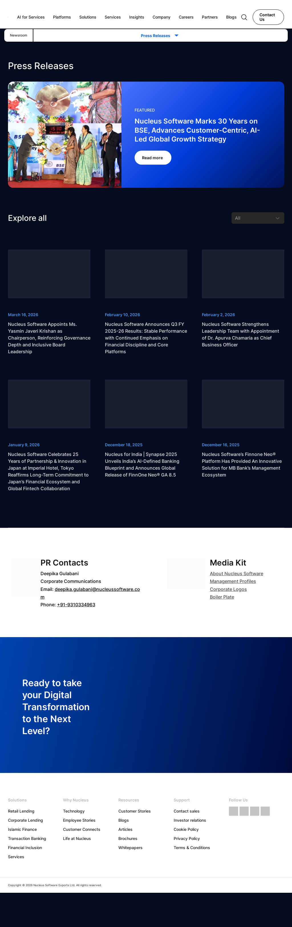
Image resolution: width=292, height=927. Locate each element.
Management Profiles (233, 581)
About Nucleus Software (236, 573)
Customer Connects (81, 829)
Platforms (62, 17)
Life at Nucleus (77, 838)
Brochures (127, 838)
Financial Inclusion (25, 847)
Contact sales (187, 811)
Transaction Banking (27, 838)
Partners (210, 17)
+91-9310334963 (76, 604)
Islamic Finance (22, 829)
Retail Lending (21, 811)
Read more (153, 157)
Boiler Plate (222, 597)
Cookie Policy (186, 829)
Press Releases (157, 35)
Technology (74, 811)
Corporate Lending (25, 820)
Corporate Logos (228, 589)
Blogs (123, 820)
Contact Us (267, 17)
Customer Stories (134, 811)
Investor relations (190, 820)
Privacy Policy (187, 838)
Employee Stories (79, 820)
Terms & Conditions (192, 847)
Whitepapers (130, 847)
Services (16, 856)
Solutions (87, 17)
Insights (136, 17)
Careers (186, 17)
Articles (125, 829)
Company (162, 17)
